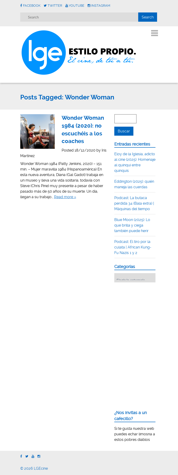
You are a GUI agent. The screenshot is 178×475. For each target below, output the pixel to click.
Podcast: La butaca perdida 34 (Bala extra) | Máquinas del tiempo (134, 203)
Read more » (65, 197)
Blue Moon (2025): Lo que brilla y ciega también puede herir (132, 225)
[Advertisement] (146, 314)
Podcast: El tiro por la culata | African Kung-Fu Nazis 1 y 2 (132, 247)
